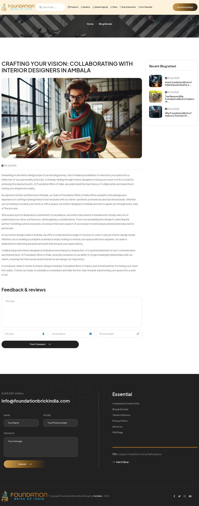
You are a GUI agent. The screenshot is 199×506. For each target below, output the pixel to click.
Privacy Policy (161, 409)
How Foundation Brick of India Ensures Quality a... (178, 83)
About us (117, 415)
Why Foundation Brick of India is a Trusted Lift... (178, 114)
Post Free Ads (145, 7)
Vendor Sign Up (100, 7)
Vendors (85, 7)
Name (7, 415)
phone (47, 415)
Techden (98, 496)
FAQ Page (159, 415)
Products (73, 7)
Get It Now (120, 444)
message (9, 433)
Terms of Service (121, 409)
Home (90, 23)
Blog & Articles (162, 403)
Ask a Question (128, 7)
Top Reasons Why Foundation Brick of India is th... (179, 99)
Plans (113, 7)
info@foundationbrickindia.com (36, 401)
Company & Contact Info (125, 403)
